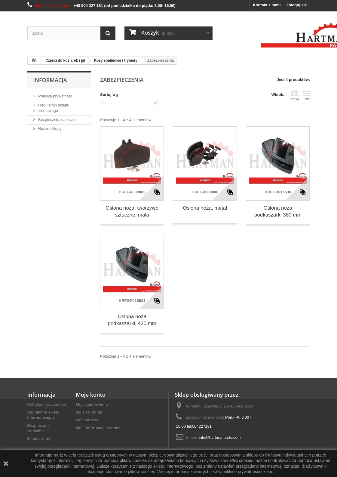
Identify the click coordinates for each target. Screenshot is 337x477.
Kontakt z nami (266, 5)
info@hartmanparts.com (220, 437)
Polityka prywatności (55, 96)
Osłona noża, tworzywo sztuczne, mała (132, 211)
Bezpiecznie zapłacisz (57, 119)
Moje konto (90, 394)
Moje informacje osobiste (99, 428)
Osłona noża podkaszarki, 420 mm (132, 320)
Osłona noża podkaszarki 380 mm (278, 211)
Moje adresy (87, 420)
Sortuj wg (109, 94)
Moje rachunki (89, 412)
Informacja (50, 80)
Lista (306, 95)
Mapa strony (39, 438)
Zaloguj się (296, 5)
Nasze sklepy (49, 128)
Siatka (294, 95)
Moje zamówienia (92, 404)
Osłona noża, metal (205, 208)
